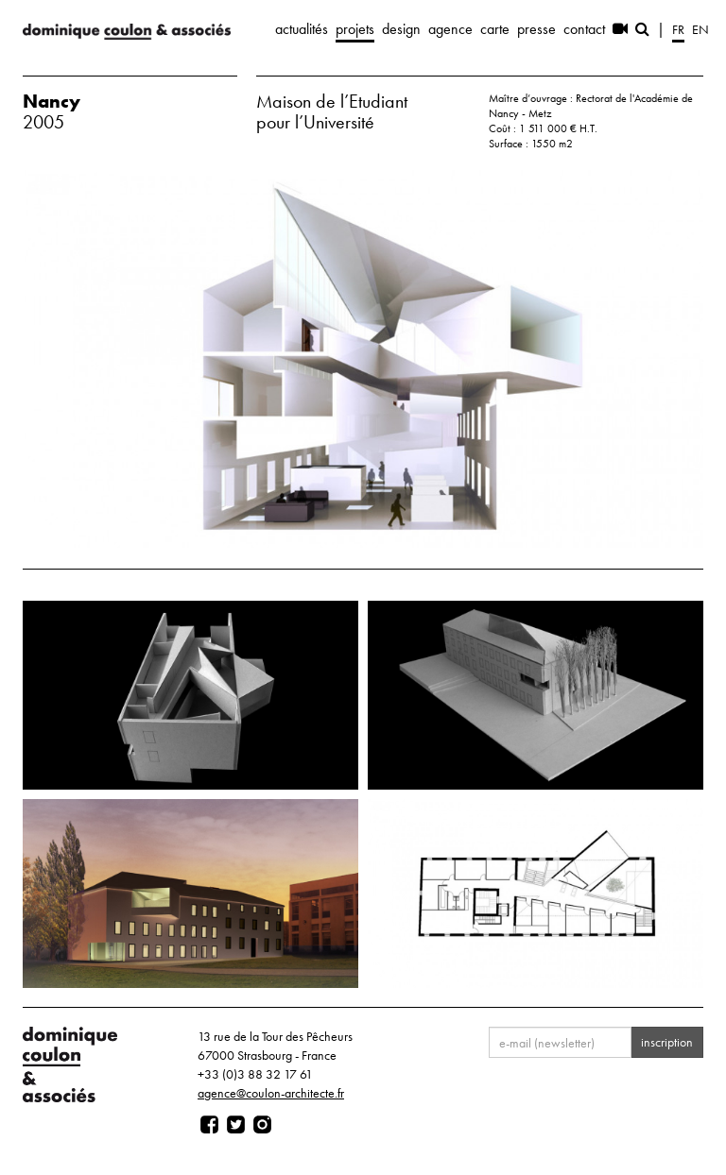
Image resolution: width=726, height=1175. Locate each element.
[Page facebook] (209, 1125)
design (401, 29)
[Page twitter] (236, 1125)
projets (355, 29)
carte (495, 29)
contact (584, 29)
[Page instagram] (262, 1125)
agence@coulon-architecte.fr (271, 1092)
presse (536, 29)
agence (450, 29)
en (700, 29)
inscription (667, 1041)
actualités (301, 29)
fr (678, 29)
